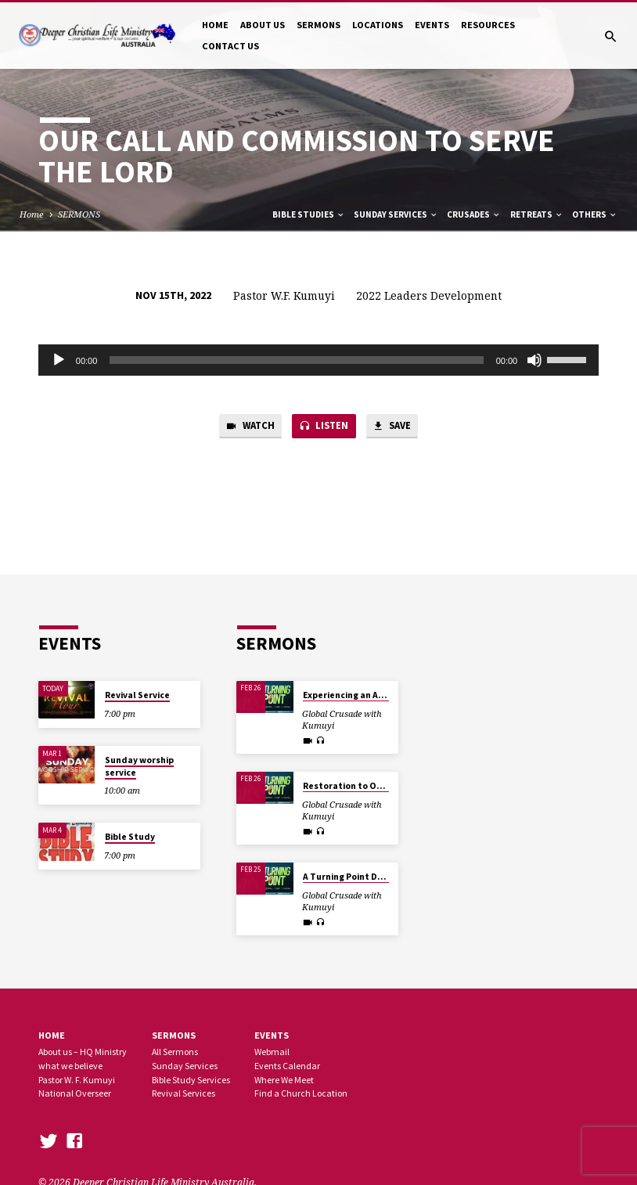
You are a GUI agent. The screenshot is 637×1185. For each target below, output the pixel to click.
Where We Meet (284, 1080)
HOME (215, 25)
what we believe (70, 1066)
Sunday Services (396, 214)
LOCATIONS (377, 25)
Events (271, 1035)
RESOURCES (488, 25)
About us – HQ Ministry (82, 1051)
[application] (318, 360)
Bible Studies (308, 214)
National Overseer (74, 1093)
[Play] (59, 360)
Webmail (272, 1051)
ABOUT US (262, 25)
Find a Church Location (300, 1093)
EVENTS (432, 25)
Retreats (536, 214)
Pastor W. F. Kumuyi (76, 1080)
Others (594, 214)
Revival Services (183, 1093)
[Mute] (534, 360)
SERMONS (318, 25)
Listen (323, 427)
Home (32, 214)
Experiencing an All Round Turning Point (389, 695)
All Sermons (175, 1051)
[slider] (296, 360)
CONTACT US (230, 46)
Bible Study (130, 836)
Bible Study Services (191, 1080)
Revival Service (137, 695)
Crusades (474, 214)
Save (394, 427)
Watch (247, 427)
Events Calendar (287, 1066)
